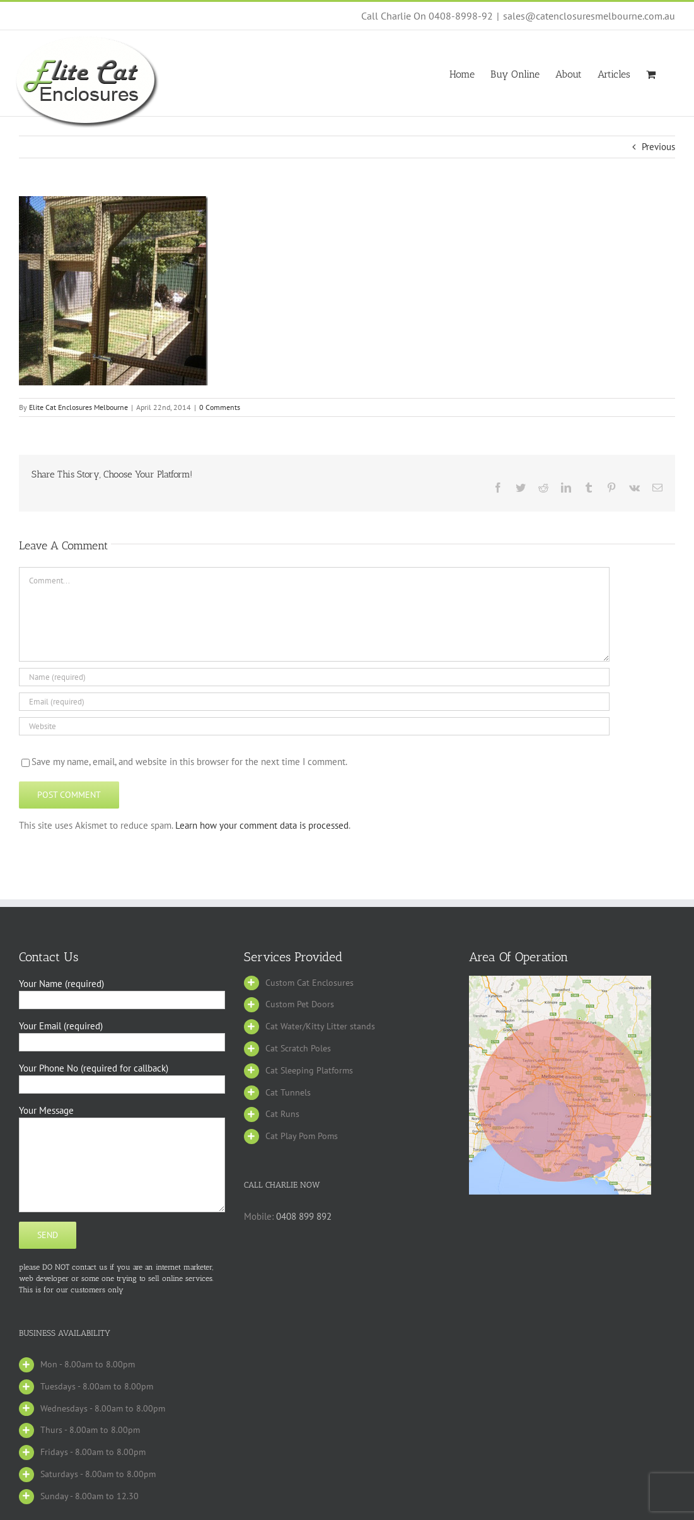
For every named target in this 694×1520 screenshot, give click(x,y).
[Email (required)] (314, 702)
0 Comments (219, 407)
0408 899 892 (304, 1216)
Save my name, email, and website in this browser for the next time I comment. (189, 762)
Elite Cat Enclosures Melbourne (78, 407)
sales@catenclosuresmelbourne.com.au (589, 15)
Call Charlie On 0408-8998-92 (427, 15)
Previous (658, 147)
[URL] (314, 726)
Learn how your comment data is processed (262, 825)
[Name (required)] (314, 677)
